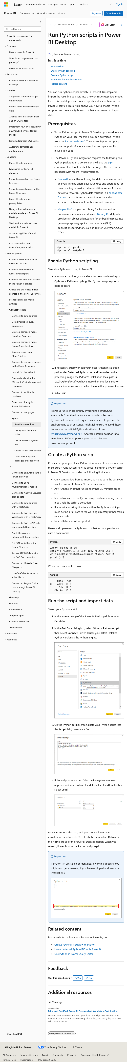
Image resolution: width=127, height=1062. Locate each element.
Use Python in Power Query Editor (73, 953)
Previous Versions (29, 1055)
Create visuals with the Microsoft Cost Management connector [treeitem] (26, 382)
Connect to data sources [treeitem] (24, 315)
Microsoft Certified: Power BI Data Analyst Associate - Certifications (83, 1011)
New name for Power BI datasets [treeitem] (21, 170)
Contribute (57, 1055)
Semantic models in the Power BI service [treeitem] (24, 181)
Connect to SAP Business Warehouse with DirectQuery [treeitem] (26, 515)
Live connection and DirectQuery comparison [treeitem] (21, 245)
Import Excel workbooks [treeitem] (24, 372)
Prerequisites (57, 66)
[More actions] (121, 24)
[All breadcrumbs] (51, 24)
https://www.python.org (65, 433)
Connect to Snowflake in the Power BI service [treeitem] (26, 474)
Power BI (84, 24)
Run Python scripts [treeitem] (24, 424)
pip (110, 162)
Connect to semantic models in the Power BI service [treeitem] (26, 364)
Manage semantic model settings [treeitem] (21, 301)
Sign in (119, 4)
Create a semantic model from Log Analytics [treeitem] (24, 333)
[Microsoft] (6, 4)
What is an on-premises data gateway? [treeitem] (23, 60)
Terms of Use (9, 1059)
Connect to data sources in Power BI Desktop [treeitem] (23, 261)
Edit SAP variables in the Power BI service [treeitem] (24, 545)
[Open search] (111, 4)
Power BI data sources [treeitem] (20, 162)
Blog (44, 1055)
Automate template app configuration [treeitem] (21, 148)
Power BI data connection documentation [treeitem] (20, 38)
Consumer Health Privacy (93, 1055)
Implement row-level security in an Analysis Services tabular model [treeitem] (25, 130)
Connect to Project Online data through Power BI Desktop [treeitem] (25, 587)
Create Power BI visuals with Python (74, 944)
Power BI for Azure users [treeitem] (21, 68)
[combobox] (22, 29)
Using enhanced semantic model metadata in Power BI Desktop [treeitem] (23, 213)
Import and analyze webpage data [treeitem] (24, 108)
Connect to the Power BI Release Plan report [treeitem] (21, 271)
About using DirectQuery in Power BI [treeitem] (23, 235)
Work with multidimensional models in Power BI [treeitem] (23, 225)
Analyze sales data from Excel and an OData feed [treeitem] (24, 118)
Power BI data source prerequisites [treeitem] (20, 201)
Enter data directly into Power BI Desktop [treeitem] (23, 404)
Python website (74, 141)
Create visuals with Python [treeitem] (28, 450)
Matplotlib (63, 209)
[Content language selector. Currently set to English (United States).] (18, 1047)
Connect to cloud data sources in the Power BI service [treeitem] (25, 281)
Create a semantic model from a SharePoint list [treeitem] (24, 344)
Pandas (62, 179)
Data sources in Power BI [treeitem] (21, 52)
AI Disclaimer (9, 1055)
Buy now (96, 13)
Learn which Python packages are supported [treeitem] (27, 458)
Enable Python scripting (63, 70)
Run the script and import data (66, 79)
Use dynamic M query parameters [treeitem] (23, 323)
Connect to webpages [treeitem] (23, 412)
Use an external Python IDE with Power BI (77, 949)
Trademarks (25, 1059)
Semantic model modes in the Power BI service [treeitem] (24, 191)
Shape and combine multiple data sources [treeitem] (23, 98)
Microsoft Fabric (66, 24)
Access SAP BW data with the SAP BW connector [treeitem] (25, 555)
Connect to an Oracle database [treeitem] (23, 394)
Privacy (71, 1055)
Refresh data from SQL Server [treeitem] (24, 140)
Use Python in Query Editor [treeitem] (25, 432)
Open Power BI (113, 13)
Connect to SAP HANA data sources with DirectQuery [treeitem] (26, 525)
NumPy (101, 214)
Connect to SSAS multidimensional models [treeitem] (24, 484)
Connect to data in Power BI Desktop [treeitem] (23, 82)
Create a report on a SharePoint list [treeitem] (22, 354)
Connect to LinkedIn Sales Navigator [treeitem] (25, 565)
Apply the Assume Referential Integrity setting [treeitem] (25, 535)
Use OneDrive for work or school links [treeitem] (25, 575)
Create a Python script (62, 75)
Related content (59, 83)
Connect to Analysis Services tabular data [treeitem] (26, 494)
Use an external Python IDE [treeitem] (26, 442)
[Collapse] (40, 22)
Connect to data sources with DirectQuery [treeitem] (24, 504)
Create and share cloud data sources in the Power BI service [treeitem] (25, 291)
